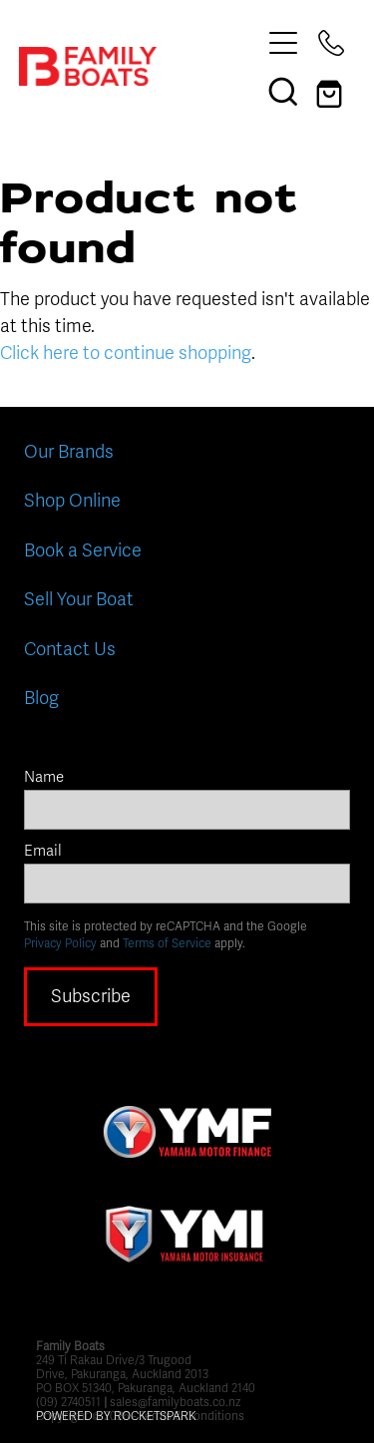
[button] (283, 91)
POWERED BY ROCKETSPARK (116, 1416)
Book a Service (83, 550)
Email (43, 851)
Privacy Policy (60, 943)
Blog (41, 698)
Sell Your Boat (79, 599)
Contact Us (70, 649)
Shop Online (72, 501)
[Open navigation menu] (283, 43)
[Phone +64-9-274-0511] (331, 43)
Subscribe (91, 996)
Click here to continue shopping (125, 353)
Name (44, 777)
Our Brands (69, 452)
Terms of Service (167, 943)
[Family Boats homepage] (139, 66)
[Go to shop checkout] (331, 91)
